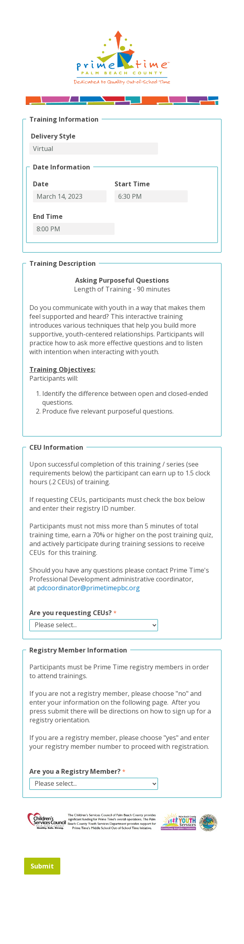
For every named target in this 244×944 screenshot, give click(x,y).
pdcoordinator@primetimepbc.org (88, 587)
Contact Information (122, 908)
